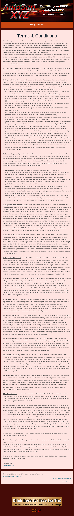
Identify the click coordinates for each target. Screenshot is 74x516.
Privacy (5, 476)
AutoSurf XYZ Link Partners (62, 478)
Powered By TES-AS (66, 481)
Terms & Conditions (15, 476)
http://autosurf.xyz (8, 465)
